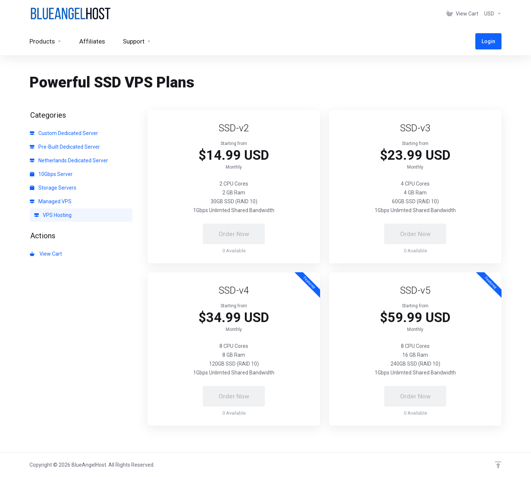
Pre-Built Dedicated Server (65, 147)
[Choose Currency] (491, 13)
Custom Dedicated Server (64, 133)
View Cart (46, 254)
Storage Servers (53, 188)
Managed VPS (51, 201)
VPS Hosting (53, 215)
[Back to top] (498, 465)
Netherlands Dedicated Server (69, 160)
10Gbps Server (51, 174)
